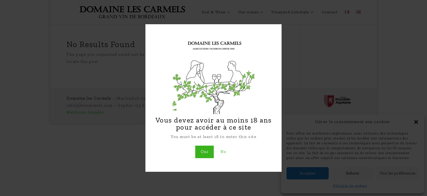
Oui (205, 151)
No (224, 151)
